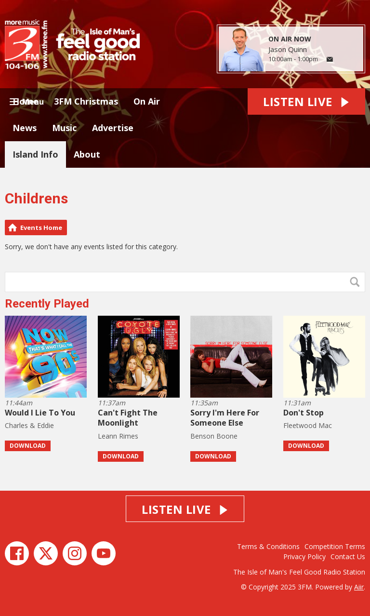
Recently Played (47, 303)
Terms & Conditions (268, 546)
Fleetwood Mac (307, 425)
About (87, 154)
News (25, 128)
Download (28, 446)
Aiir (359, 586)
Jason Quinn (287, 49)
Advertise (112, 128)
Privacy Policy (304, 556)
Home (26, 101)
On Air (146, 101)
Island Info (35, 154)
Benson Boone (214, 436)
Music (64, 128)
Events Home (41, 227)
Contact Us (347, 556)
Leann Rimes (118, 436)
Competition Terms (334, 546)
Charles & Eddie (29, 425)
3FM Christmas (86, 101)
